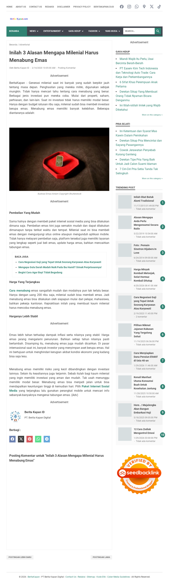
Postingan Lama (101, 557)
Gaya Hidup (74, 31)
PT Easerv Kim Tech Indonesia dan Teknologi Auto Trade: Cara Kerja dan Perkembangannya (137, 73)
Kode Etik (101, 577)
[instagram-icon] (129, 7)
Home (9, 7)
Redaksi (49, 7)
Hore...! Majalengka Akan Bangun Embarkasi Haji (145, 409)
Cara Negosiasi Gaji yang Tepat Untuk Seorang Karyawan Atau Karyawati (59, 262)
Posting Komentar (67, 68)
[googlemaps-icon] (144, 7)
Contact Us (35, 7)
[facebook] (12, 439)
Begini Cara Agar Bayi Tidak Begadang (40, 272)
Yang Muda (111, 31)
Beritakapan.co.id (104, 7)
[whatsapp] (38, 439)
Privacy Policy (81, 7)
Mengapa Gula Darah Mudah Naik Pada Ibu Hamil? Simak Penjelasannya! (60, 267)
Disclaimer (63, 7)
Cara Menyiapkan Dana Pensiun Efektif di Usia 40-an (146, 357)
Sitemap (91, 577)
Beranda (14, 31)
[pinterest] (29, 439)
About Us (21, 7)
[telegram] (47, 439)
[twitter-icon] (152, 7)
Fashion (93, 31)
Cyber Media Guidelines (118, 577)
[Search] (139, 31)
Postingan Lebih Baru (20, 557)
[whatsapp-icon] (136, 7)
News (33, 31)
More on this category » (152, 115)
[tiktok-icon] (159, 7)
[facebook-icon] (121, 7)
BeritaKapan (34, 577)
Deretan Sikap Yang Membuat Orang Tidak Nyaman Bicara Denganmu (136, 96)
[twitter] (21, 439)
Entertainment (52, 31)
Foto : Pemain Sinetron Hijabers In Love (145, 249)
